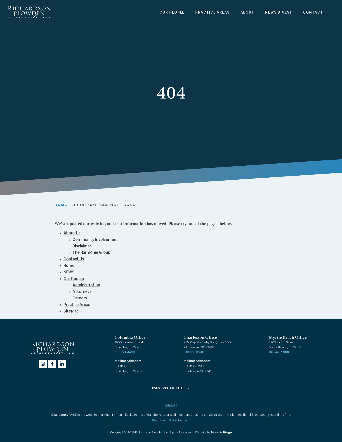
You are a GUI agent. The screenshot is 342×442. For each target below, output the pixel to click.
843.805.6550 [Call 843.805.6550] (193, 352)
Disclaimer (82, 246)
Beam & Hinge (221, 432)
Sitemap (171, 405)
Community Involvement (95, 240)
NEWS (69, 272)
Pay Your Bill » (171, 388)
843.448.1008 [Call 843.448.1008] (279, 352)
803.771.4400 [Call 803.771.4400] (125, 352)
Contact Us (74, 259)
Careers (80, 298)
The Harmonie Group (91, 253)
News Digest (278, 12)
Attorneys (82, 292)
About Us (72, 233)
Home (60, 204)
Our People (172, 12)
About (247, 12)
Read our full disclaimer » (171, 420)
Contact (313, 12)
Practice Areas (212, 12)
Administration (86, 285)
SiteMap (71, 311)
